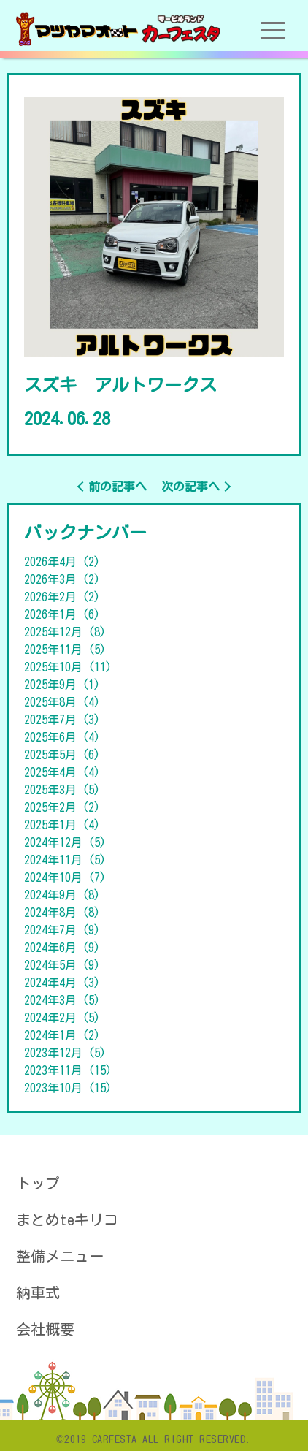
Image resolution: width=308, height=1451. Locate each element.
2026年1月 (62, 614)
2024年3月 (62, 1000)
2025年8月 (62, 702)
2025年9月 (62, 684)
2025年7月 (62, 720)
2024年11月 (65, 860)
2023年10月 (68, 1088)
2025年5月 (62, 755)
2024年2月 (62, 1018)
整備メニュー (60, 1256)
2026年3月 (62, 579)
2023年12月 (65, 1053)
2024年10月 (65, 877)
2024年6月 (62, 947)
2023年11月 (68, 1070)
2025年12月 (65, 632)
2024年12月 (65, 842)
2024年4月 (62, 983)
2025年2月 (62, 807)
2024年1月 (62, 1035)
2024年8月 (62, 912)
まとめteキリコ (67, 1219)
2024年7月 (62, 930)
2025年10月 (68, 667)
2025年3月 (62, 790)
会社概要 (45, 1329)
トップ (38, 1183)
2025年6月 (62, 737)
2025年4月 (62, 772)
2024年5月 (62, 965)
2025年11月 (65, 649)
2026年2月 (62, 597)
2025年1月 (62, 825)
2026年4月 (62, 562)
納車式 (38, 1292)
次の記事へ (190, 486)
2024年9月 (62, 895)
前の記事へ (117, 486)
